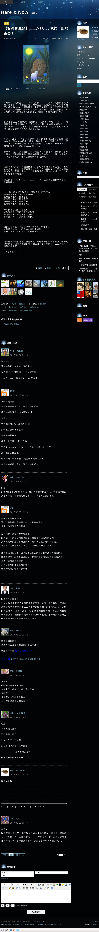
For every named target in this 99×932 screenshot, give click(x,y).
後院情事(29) (84, 116)
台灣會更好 (41, 304)
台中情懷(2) (84, 122)
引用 (58, 268)
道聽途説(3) (84, 134)
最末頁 (21, 855)
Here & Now (14, 12)
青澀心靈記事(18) (86, 159)
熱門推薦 (92, 197)
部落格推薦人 (89, 280)
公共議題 (21, 304)
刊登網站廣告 (6, 924)
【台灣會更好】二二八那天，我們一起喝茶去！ (88, 270)
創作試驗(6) (84, 138)
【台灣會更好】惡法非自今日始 (20, 311)
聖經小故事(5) (85, 131)
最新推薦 (82, 193)
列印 (66, 268)
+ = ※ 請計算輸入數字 (15, 906)
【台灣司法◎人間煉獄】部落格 (25, 659)
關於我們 (16, 924)
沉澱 (80, 255)
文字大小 (16, 884)
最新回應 (92, 189)
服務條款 (33, 924)
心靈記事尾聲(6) (86, 162)
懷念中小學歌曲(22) (87, 104)
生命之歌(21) (84, 125)
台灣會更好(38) (85, 141)
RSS (79, 320)
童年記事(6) (84, 128)
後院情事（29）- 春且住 (89, 230)
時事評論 (13, 304)
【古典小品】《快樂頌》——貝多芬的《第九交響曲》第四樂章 (88, 248)
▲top (96, 921)
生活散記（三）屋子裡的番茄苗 (89, 207)
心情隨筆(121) (85, 100)
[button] (7, 884)
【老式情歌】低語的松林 (88, 265)
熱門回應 (82, 197)
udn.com (95, 924)
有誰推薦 (11, 276)
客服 (59, 924)
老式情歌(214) (85, 156)
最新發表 (82, 189)
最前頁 (4, 855)
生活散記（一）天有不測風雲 (89, 220)
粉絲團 (5, 930)
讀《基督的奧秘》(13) (88, 107)
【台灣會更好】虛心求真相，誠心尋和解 (23, 307)
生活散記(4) (84, 97)
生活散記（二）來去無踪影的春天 (89, 214)
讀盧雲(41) (84, 110)
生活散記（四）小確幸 (10, 324)
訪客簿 (39, 2)
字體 (3, 884)
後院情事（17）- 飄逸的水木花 (88, 260)
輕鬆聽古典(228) (86, 153)
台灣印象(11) (84, 119)
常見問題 (24, 924)
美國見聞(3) (84, 144)
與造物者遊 (85, 225)
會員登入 (4, 878)
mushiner (80, 39)
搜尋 (79, 85)
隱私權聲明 (52, 924)
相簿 (23, 2)
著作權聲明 (42, 924)
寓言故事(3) (84, 150)
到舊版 (34, 13)
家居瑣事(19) (84, 113)
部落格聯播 (87, 320)
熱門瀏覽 (92, 193)
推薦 (49, 268)
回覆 (40, 268)
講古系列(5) (84, 147)
